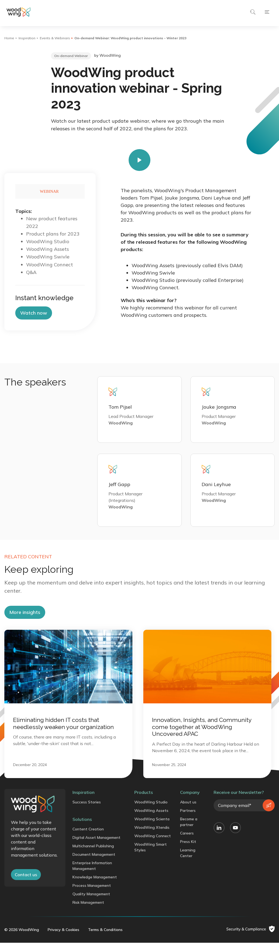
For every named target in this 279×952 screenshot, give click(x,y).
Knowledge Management (94, 886)
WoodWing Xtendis (151, 836)
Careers (187, 842)
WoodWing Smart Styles (150, 856)
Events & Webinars (55, 38)
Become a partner (188, 831)
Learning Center (187, 862)
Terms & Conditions (105, 938)
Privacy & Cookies (63, 938)
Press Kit (188, 850)
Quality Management (91, 902)
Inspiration (27, 38)
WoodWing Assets (151, 819)
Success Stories (86, 811)
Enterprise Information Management (92, 874)
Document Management (93, 863)
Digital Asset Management (96, 846)
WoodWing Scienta (151, 828)
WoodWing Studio (151, 811)
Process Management (91, 894)
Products (143, 801)
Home (9, 38)
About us (188, 811)
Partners (188, 819)
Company (190, 801)
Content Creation (88, 838)
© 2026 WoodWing (21, 938)
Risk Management (88, 911)
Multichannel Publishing (93, 854)
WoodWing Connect (152, 844)
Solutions (82, 828)
